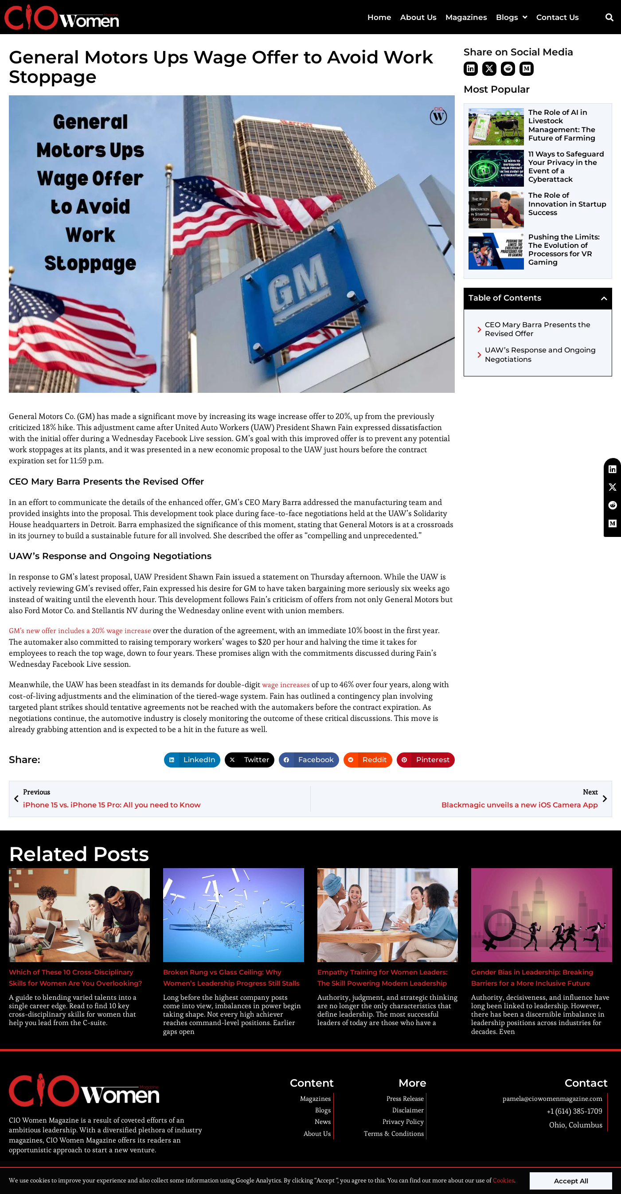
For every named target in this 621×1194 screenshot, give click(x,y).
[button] (609, 17)
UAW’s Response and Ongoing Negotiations (540, 355)
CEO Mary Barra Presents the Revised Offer (537, 329)
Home (379, 17)
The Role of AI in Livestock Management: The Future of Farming (561, 125)
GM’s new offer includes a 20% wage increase (88, 630)
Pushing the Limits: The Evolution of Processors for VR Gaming (564, 250)
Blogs (511, 17)
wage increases (288, 684)
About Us (418, 17)
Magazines (466, 17)
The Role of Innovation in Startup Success (567, 203)
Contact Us (557, 17)
